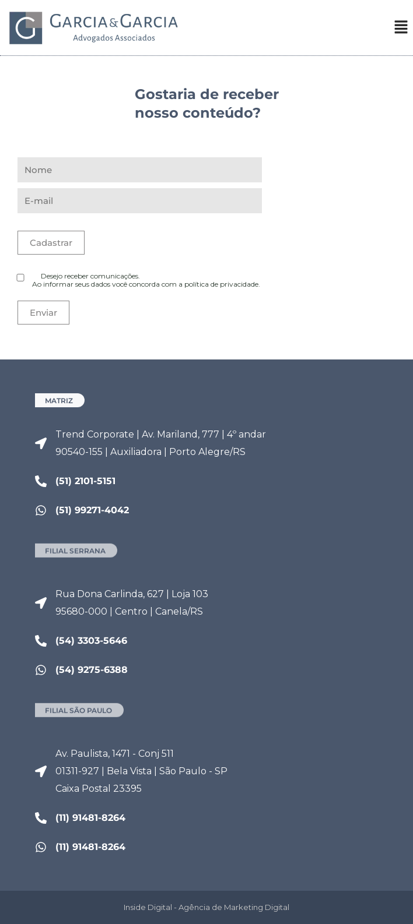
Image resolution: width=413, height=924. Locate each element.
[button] (401, 31)
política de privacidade (221, 284)
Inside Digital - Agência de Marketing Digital (206, 907)
